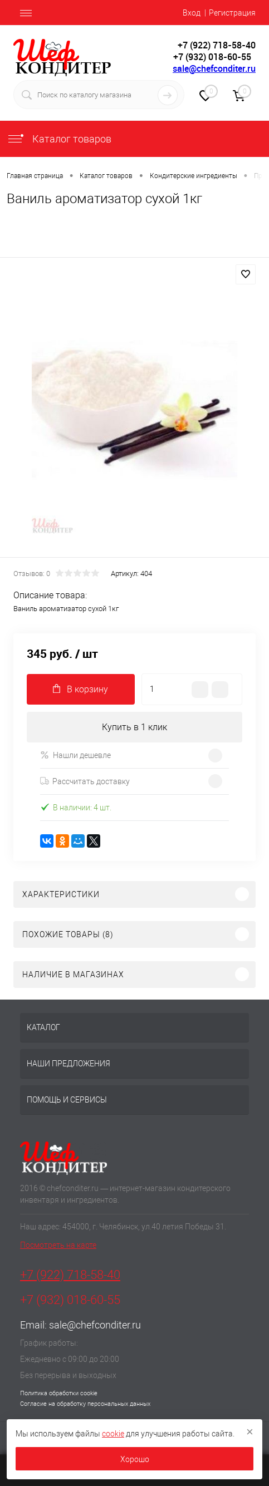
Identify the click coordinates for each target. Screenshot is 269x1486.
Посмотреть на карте (58, 1245)
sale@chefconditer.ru (214, 68)
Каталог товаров (59, 139)
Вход (191, 12)
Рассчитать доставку (85, 781)
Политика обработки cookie (58, 1393)
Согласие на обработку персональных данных (85, 1404)
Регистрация (232, 12)
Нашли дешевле (75, 755)
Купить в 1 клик (134, 727)
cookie (113, 1433)
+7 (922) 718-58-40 (70, 1275)
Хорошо (134, 1459)
